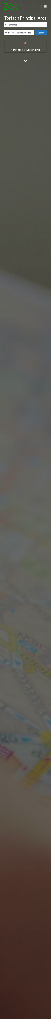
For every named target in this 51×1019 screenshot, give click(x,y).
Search (42, 32)
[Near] (19, 32)
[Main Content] (25, 60)
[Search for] (25, 24)
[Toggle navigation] (45, 6)
